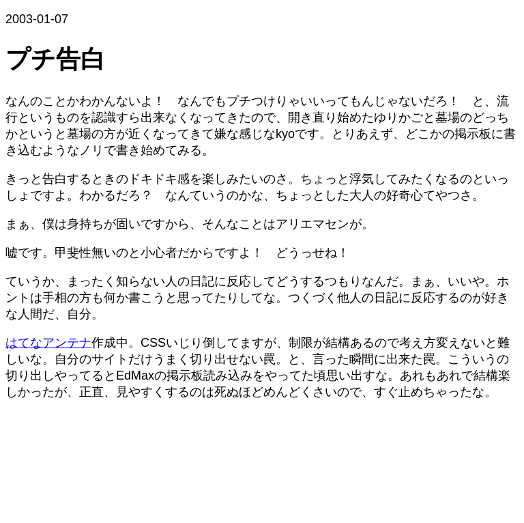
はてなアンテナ (48, 343)
